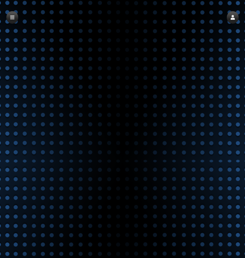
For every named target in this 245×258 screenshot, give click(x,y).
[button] (233, 17)
